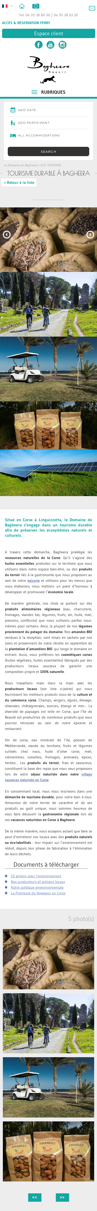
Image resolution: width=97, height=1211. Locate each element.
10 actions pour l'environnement (36, 876)
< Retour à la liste (19, 182)
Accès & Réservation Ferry (26, 22)
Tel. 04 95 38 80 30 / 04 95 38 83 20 (48, 15)
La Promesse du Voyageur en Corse (38, 893)
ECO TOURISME (50, 165)
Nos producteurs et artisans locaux (38, 881)
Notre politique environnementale (37, 887)
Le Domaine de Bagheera (20, 165)
